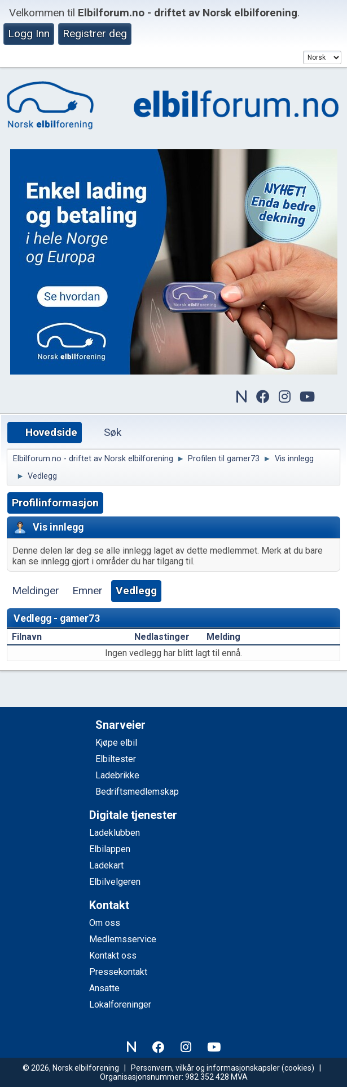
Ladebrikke (117, 775)
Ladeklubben (114, 832)
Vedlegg (136, 590)
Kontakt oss (113, 955)
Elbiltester (115, 759)
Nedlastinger (162, 636)
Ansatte (104, 988)
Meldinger (35, 590)
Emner (87, 590)
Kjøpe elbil (116, 742)
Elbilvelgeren (114, 881)
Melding (223, 636)
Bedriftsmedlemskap (137, 791)
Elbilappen (109, 849)
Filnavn (33, 636)
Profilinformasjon (55, 502)
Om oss (104, 922)
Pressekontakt (118, 971)
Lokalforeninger (120, 1004)
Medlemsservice (122, 939)
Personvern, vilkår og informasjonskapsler (205, 1067)
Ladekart (106, 865)
